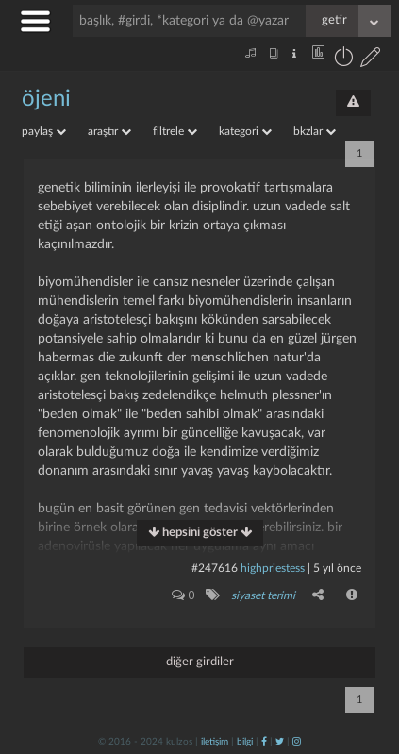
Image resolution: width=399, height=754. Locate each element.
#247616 (214, 568)
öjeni (46, 99)
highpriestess (273, 568)
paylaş (44, 131)
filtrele (175, 131)
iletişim (214, 741)
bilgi (245, 741)
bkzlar (314, 131)
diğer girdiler (200, 662)
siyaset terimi (263, 595)
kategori (245, 131)
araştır (109, 131)
